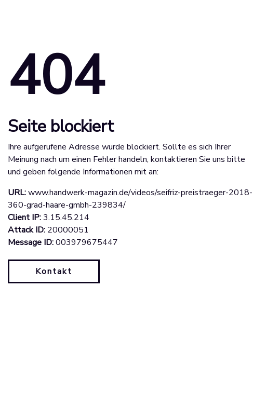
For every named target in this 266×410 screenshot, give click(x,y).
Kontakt (53, 271)
